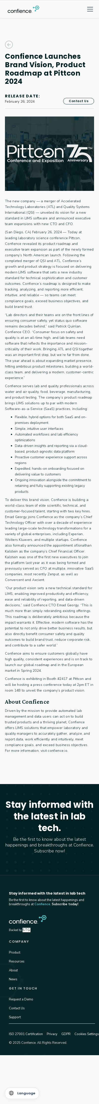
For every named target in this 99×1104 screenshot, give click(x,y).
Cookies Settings (86, 1034)
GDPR (66, 1034)
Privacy (52, 1034)
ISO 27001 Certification (26, 1034)
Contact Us (78, 101)
